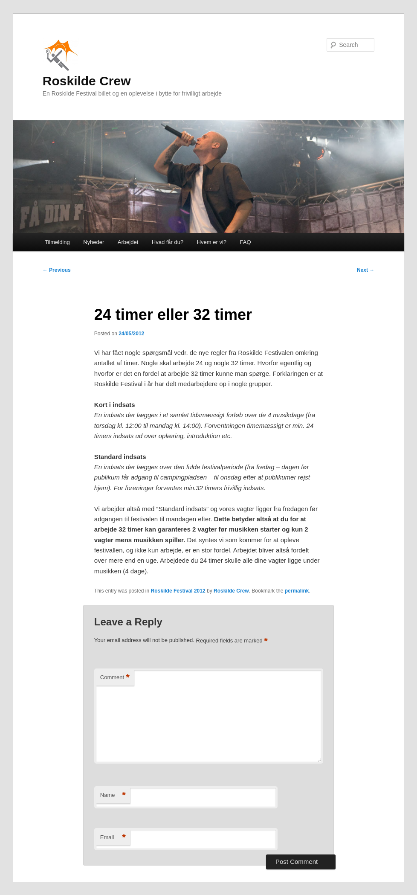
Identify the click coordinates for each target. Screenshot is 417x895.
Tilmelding (57, 242)
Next (365, 270)
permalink (297, 591)
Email (113, 837)
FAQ (245, 242)
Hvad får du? (167, 242)
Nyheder (93, 242)
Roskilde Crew (87, 62)
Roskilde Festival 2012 (178, 591)
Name (113, 795)
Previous (57, 270)
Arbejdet (128, 242)
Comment (115, 677)
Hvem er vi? (211, 242)
